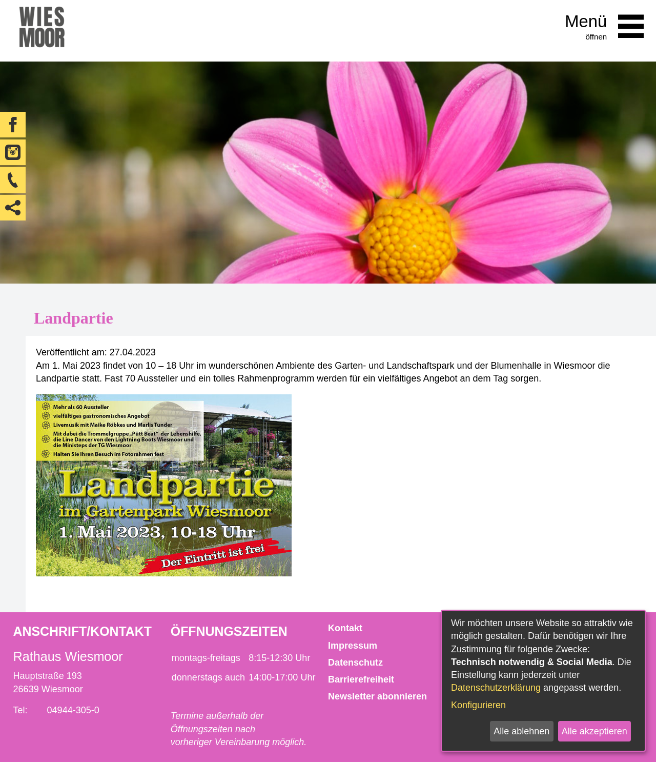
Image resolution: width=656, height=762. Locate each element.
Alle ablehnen (521, 731)
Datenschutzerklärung (496, 688)
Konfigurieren (478, 705)
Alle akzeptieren (594, 731)
